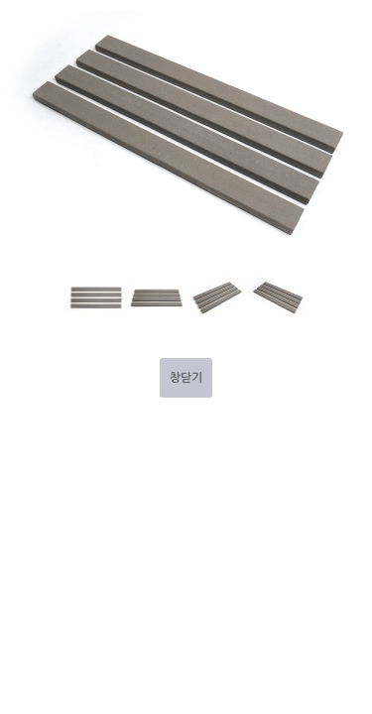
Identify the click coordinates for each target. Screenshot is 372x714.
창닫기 (186, 378)
